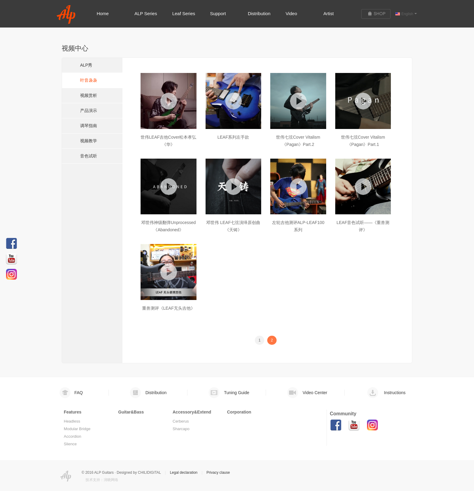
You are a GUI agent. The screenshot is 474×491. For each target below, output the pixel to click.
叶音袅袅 (88, 80)
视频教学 (88, 140)
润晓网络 (111, 480)
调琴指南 (88, 125)
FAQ (78, 392)
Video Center (315, 392)
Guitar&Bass (131, 412)
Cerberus (181, 421)
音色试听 (88, 155)
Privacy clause (218, 472)
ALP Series (146, 13)
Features (72, 412)
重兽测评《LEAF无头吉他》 (168, 308)
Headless (72, 421)
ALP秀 (86, 65)
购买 (378, 14)
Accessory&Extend (192, 412)
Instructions (395, 392)
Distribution (259, 13)
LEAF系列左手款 (233, 137)
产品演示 (88, 110)
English (409, 14)
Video (291, 13)
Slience (70, 444)
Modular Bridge (77, 429)
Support (218, 13)
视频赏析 (88, 95)
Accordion (72, 436)
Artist (328, 13)
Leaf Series (183, 13)
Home (103, 13)
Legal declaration (183, 472)
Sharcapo (181, 429)
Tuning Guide (236, 392)
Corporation (239, 412)
